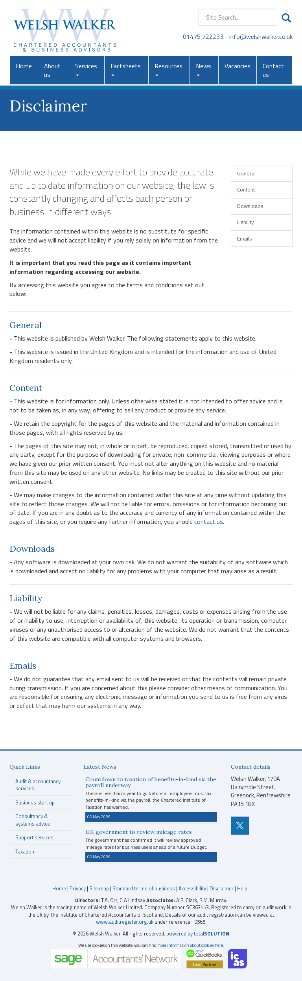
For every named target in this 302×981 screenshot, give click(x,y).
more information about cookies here (190, 945)
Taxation (24, 851)
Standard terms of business (143, 888)
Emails (244, 239)
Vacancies (237, 66)
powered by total (197, 933)
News (203, 68)
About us (52, 70)
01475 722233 (203, 36)
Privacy (78, 888)
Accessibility (192, 888)
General (246, 173)
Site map (99, 888)
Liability (245, 222)
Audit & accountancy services (38, 785)
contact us (208, 521)
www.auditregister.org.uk (124, 922)
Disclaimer (222, 888)
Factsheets (125, 68)
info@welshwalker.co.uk (261, 36)
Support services (34, 837)
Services (86, 68)
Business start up (35, 802)
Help (242, 888)
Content (246, 189)
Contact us (273, 70)
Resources (168, 68)
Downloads (250, 206)
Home (24, 66)
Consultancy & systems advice (32, 820)
